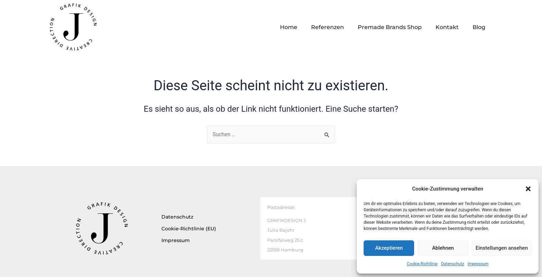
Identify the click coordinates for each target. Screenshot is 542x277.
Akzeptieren (389, 248)
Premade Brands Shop (390, 27)
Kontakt (447, 27)
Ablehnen (443, 248)
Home (288, 27)
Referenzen (327, 27)
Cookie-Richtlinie (422, 263)
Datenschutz (452, 263)
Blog (479, 27)
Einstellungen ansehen (502, 248)
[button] (528, 188)
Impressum (478, 263)
